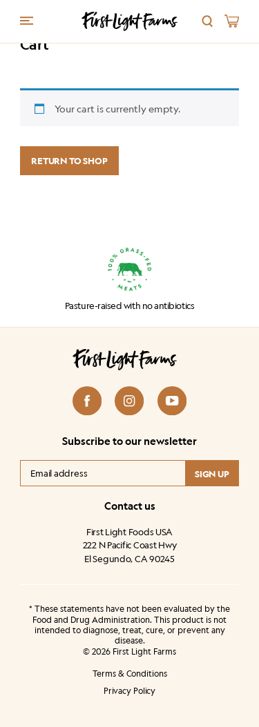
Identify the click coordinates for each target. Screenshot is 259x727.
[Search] (207, 21)
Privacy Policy (129, 691)
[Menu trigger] (26, 20)
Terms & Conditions (130, 674)
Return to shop (69, 160)
